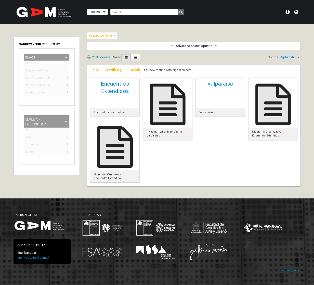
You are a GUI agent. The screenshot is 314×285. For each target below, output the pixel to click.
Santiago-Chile (35, 93)
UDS (28, 137)
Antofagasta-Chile (38, 78)
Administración (291, 270)
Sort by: (273, 57)
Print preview (98, 57)
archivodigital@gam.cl (33, 257)
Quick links (287, 12)
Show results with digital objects (168, 70)
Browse (96, 12)
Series (29, 152)
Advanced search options (194, 46)
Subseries (32, 145)
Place (30, 57)
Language (296, 12)
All (26, 64)
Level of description (36, 121)
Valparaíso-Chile (36, 71)
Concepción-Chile (37, 86)
